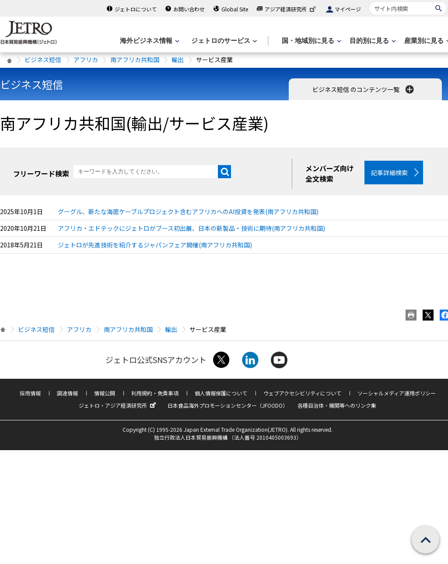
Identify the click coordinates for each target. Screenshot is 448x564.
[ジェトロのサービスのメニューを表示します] (223, 41)
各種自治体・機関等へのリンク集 (337, 405)
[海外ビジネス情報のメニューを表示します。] (149, 41)
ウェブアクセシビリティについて (302, 393)
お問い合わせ (189, 9)
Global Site (234, 9)
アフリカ (86, 59)
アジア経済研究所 (291, 9)
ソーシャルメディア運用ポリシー (396, 393)
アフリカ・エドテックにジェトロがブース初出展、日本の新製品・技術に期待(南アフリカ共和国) (191, 228)
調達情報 (67, 393)
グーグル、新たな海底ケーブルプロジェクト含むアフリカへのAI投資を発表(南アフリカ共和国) (188, 211)
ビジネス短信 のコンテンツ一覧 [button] (364, 89)
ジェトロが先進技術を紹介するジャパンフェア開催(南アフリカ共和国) (155, 244)
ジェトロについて (136, 9)
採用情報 (30, 393)
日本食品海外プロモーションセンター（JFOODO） (228, 405)
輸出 (178, 59)
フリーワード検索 (41, 173)
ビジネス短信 (42, 59)
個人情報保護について (221, 393)
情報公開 (104, 393)
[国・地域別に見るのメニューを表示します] (311, 41)
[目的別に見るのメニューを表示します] (372, 41)
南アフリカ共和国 (134, 59)
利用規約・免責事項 (154, 393)
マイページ (348, 9)
